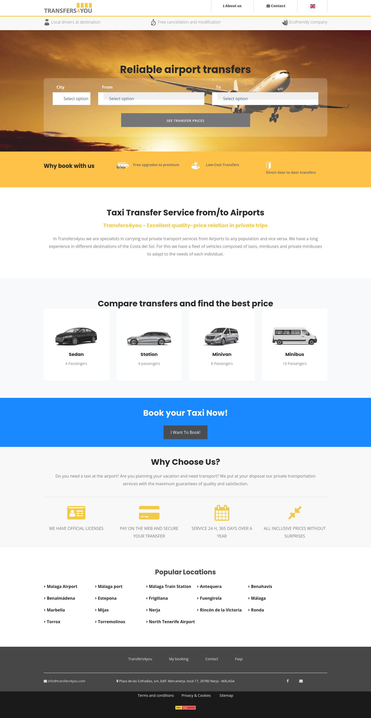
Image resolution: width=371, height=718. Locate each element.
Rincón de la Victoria (221, 610)
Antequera (211, 586)
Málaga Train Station (170, 586)
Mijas (103, 610)
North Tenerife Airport (172, 621)
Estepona (107, 598)
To (218, 87)
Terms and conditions (156, 695)
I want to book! (186, 432)
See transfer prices (185, 120)
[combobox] (74, 96)
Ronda (257, 610)
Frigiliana (158, 598)
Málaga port (110, 586)
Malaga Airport (62, 586)
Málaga (258, 598)
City (60, 87)
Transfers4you (142, 658)
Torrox (53, 621)
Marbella (56, 610)
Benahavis (261, 586)
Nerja (154, 610)
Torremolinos (111, 621)
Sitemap (226, 695)
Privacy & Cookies (196, 695)
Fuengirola (211, 598)
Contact (211, 658)
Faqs (239, 658)
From (107, 87)
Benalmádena (61, 598)
